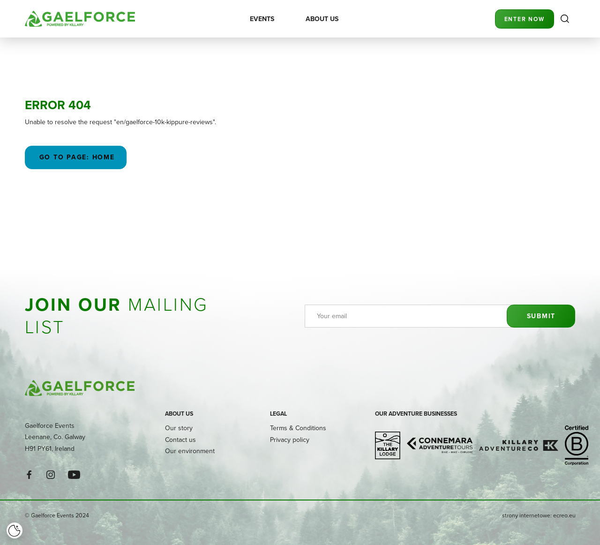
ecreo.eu (564, 515)
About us (179, 414)
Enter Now (524, 19)
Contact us (180, 439)
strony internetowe (526, 515)
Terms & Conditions (298, 428)
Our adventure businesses (416, 414)
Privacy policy (289, 439)
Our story (179, 428)
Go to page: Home (76, 157)
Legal (278, 414)
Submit (540, 316)
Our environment (190, 450)
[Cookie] (14, 530)
